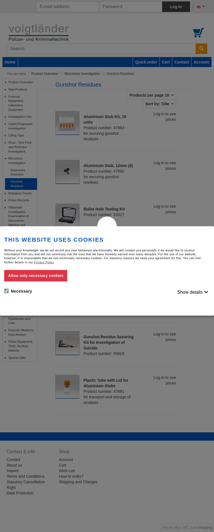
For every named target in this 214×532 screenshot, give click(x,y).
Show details (190, 292)
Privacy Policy (44, 262)
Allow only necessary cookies (35, 275)
